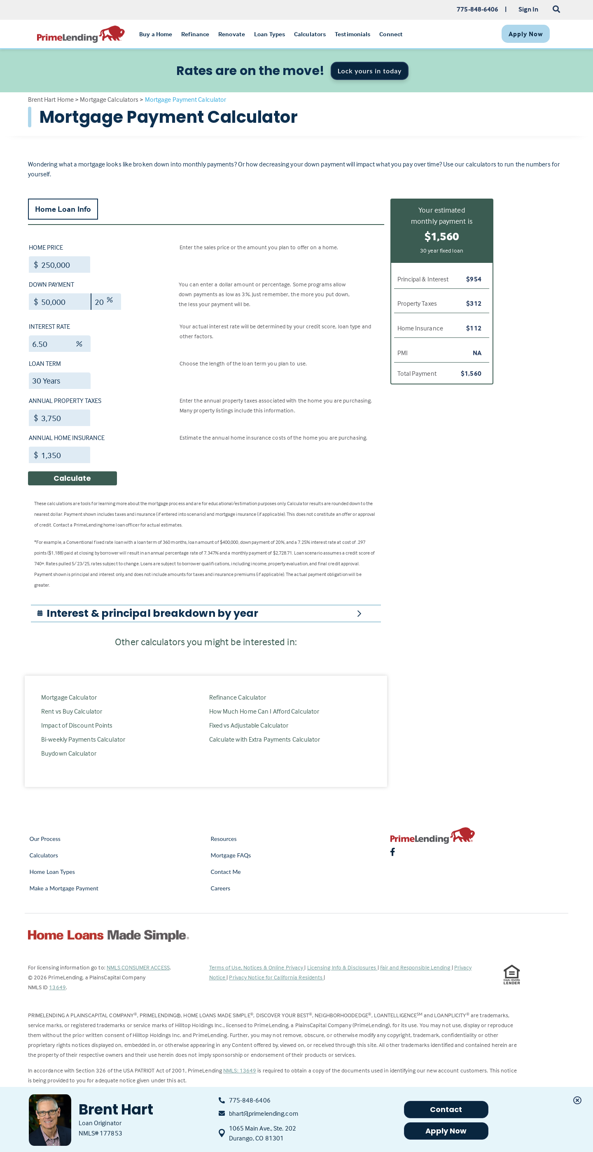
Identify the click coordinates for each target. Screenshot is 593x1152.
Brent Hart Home (51, 99)
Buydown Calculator (68, 753)
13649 (57, 986)
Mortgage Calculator (69, 697)
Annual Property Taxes (65, 400)
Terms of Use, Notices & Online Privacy (257, 967)
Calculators (44, 855)
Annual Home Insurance (67, 437)
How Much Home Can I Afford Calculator (264, 711)
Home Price (46, 247)
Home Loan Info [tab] (63, 209)
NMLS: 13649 (239, 1070)
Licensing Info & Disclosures (342, 967)
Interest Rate (49, 326)
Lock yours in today (370, 71)
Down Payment (51, 284)
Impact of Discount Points (77, 725)
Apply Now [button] (446, 1131)
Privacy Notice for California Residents (276, 977)
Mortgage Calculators (109, 99)
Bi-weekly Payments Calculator (83, 739)
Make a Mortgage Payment (64, 888)
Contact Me (226, 871)
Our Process (45, 838)
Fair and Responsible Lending (416, 967)
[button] (153, 613)
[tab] (206, 613)
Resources (224, 838)
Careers (221, 888)
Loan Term (45, 363)
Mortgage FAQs (231, 855)
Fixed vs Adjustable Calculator (249, 725)
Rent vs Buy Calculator (71, 711)
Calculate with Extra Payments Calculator (264, 739)
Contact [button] (446, 1109)
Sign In (528, 9)
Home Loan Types (52, 871)
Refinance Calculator (237, 697)
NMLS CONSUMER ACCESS (138, 967)
